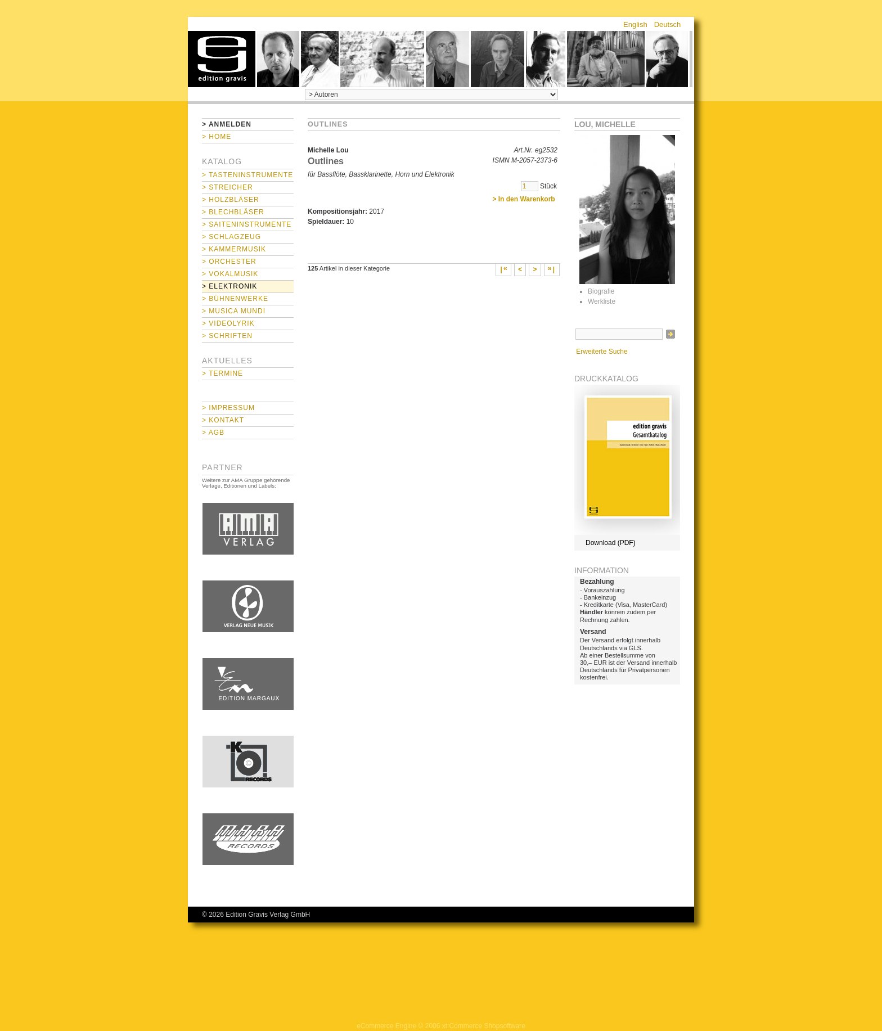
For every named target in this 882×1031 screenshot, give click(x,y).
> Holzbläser (230, 200)
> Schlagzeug (231, 237)
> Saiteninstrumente (246, 224)
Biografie (601, 291)
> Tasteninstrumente (247, 175)
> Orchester (229, 261)
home (221, 59)
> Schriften (227, 336)
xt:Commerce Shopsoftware (483, 1026)
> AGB (213, 432)
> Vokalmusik (230, 274)
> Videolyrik (228, 323)
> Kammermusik (234, 249)
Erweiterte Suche (601, 351)
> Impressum (228, 408)
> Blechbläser (233, 212)
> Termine (222, 373)
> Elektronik (229, 286)
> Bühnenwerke (235, 299)
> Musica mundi (234, 311)
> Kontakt (223, 420)
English (635, 24)
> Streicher (227, 187)
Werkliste (601, 301)
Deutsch (667, 24)
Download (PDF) (611, 543)
